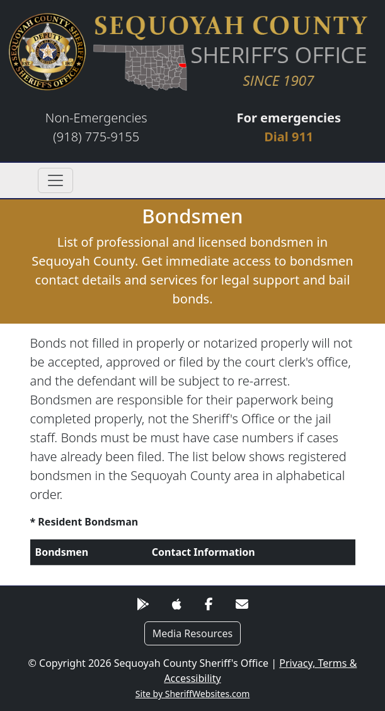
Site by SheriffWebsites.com (192, 694)
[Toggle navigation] (55, 180)
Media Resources (192, 633)
